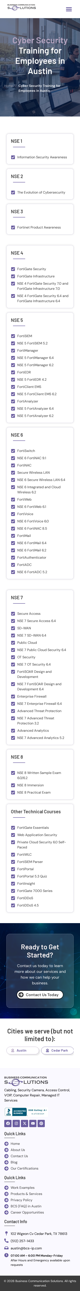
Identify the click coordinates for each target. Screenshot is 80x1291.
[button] (69, 9)
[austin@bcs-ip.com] (6, 1248)
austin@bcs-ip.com (26, 1248)
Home (8, 86)
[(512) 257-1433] (6, 1241)
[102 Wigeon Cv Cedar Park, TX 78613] (6, 1233)
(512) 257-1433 (22, 1241)
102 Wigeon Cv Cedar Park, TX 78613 (39, 1233)
